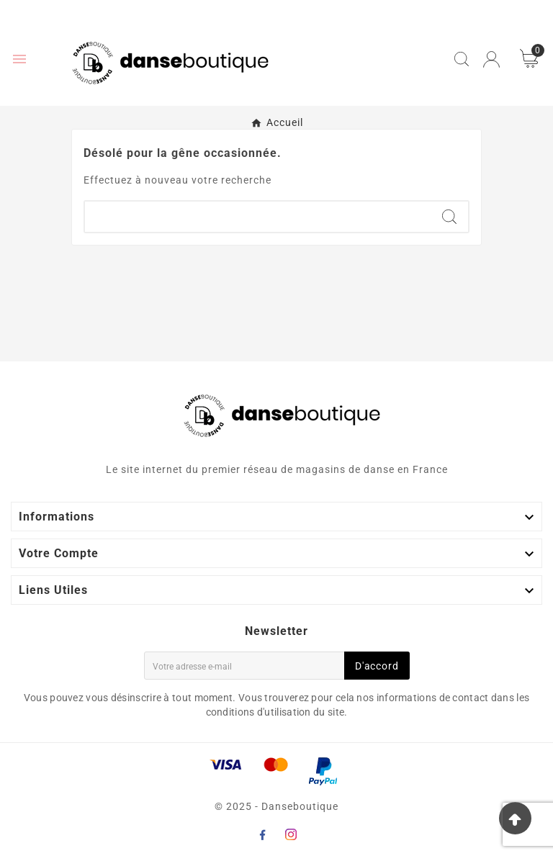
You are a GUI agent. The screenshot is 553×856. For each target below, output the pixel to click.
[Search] (449, 217)
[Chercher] (258, 217)
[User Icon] (491, 59)
